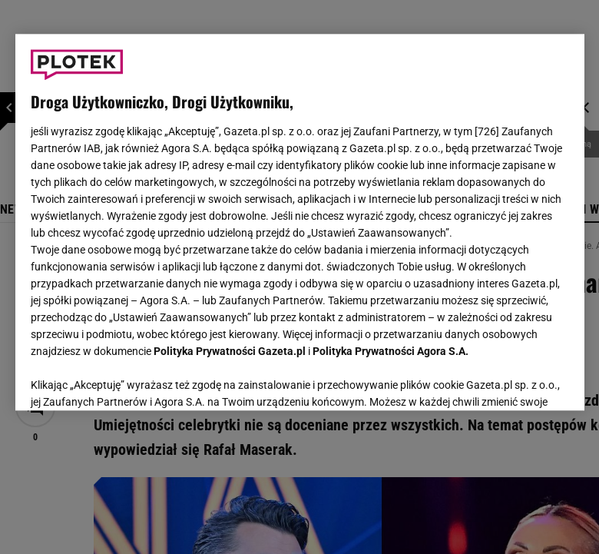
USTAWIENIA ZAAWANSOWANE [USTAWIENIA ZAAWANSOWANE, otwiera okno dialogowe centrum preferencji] (131, 379)
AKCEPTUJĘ (516, 380)
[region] (299, 222)
